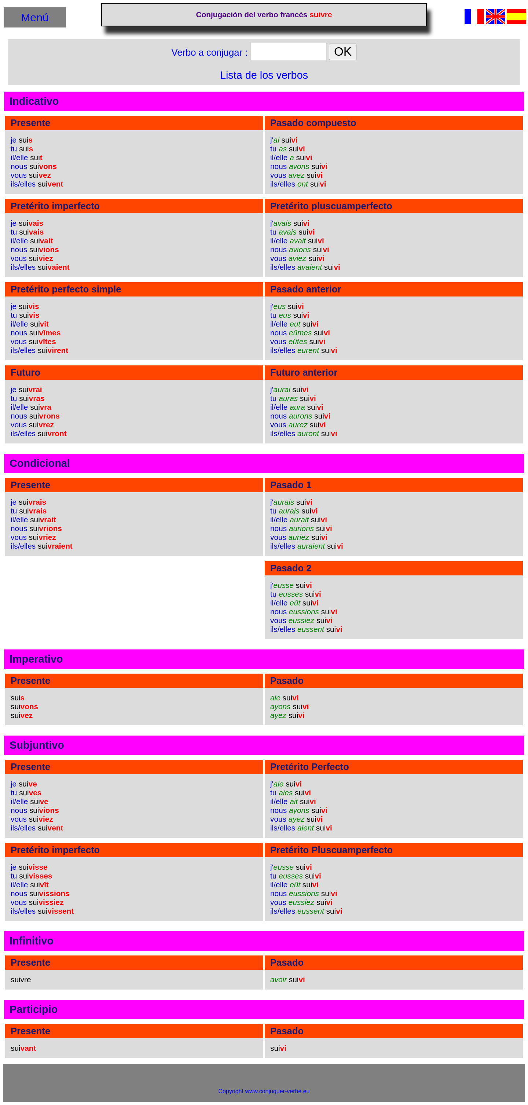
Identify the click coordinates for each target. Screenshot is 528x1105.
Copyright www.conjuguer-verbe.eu (263, 1091)
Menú (35, 17)
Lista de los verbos (264, 75)
